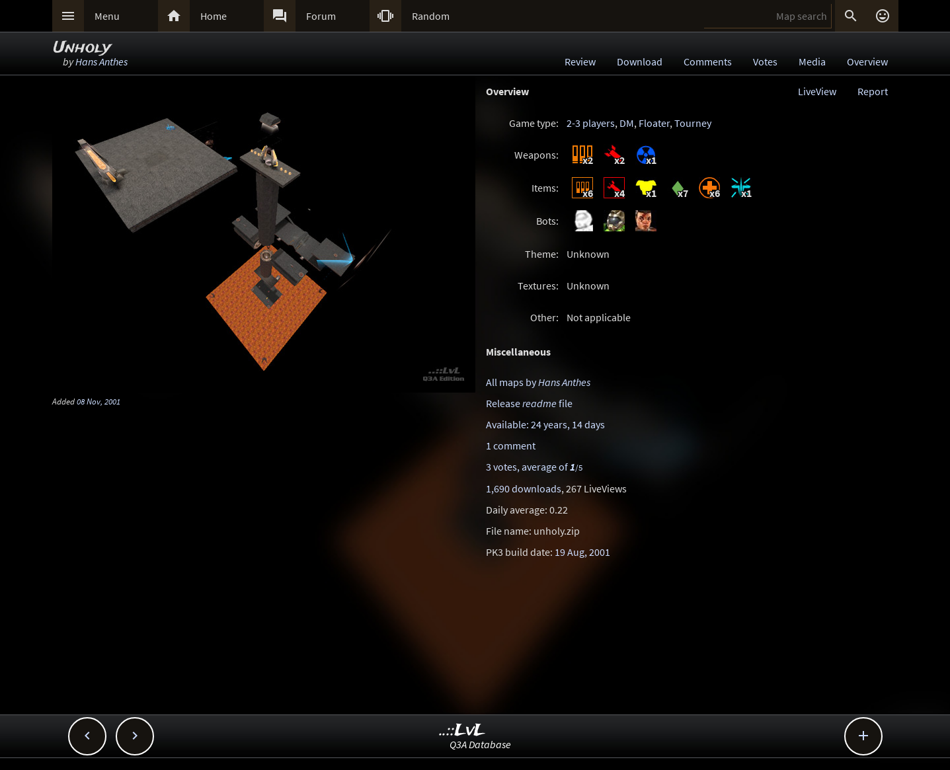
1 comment (510, 445)
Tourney (692, 123)
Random (431, 15)
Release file (529, 403)
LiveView (817, 91)
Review (580, 61)
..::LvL (462, 730)
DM (626, 123)
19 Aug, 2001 (582, 551)
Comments (708, 61)
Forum (321, 15)
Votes (765, 61)
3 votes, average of (534, 466)
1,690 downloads (523, 488)
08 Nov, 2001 (98, 401)
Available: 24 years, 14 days (545, 424)
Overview (867, 61)
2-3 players (591, 123)
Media (812, 61)
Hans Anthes (101, 61)
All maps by (538, 382)
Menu (107, 15)
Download (639, 61)
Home (213, 15)
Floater (654, 123)
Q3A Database (480, 744)
